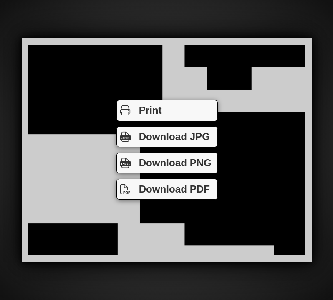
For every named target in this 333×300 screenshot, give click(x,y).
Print (139, 110)
